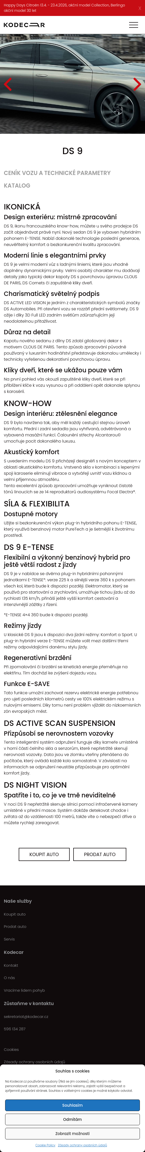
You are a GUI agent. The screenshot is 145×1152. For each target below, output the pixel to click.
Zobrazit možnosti (72, 1133)
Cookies (11, 1049)
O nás (9, 977)
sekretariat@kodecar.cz (26, 1016)
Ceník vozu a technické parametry (57, 173)
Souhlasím (72, 1105)
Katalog (17, 186)
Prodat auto (100, 854)
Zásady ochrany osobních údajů (82, 1145)
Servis (9, 939)
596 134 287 (15, 1029)
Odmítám (72, 1119)
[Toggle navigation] (133, 25)
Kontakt (11, 965)
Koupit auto (44, 854)
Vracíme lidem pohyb (24, 990)
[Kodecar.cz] (24, 25)
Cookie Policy (45, 1145)
